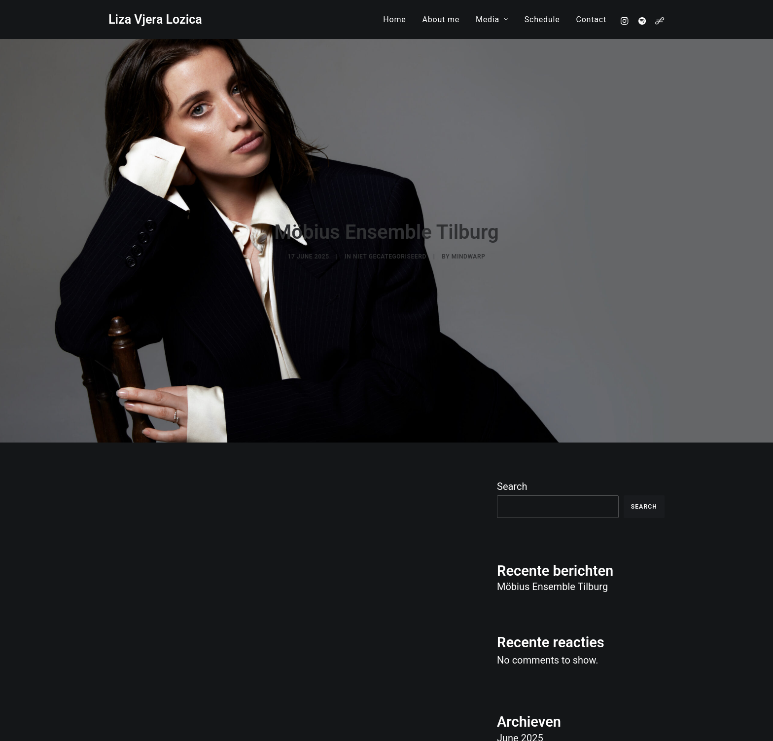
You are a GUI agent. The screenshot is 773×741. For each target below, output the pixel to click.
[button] (625, 20)
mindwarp (469, 232)
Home (394, 19)
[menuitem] (394, 19)
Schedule (542, 19)
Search (512, 439)
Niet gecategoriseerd (389, 232)
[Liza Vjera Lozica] (155, 19)
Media (492, 19)
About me (441, 19)
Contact (591, 19)
